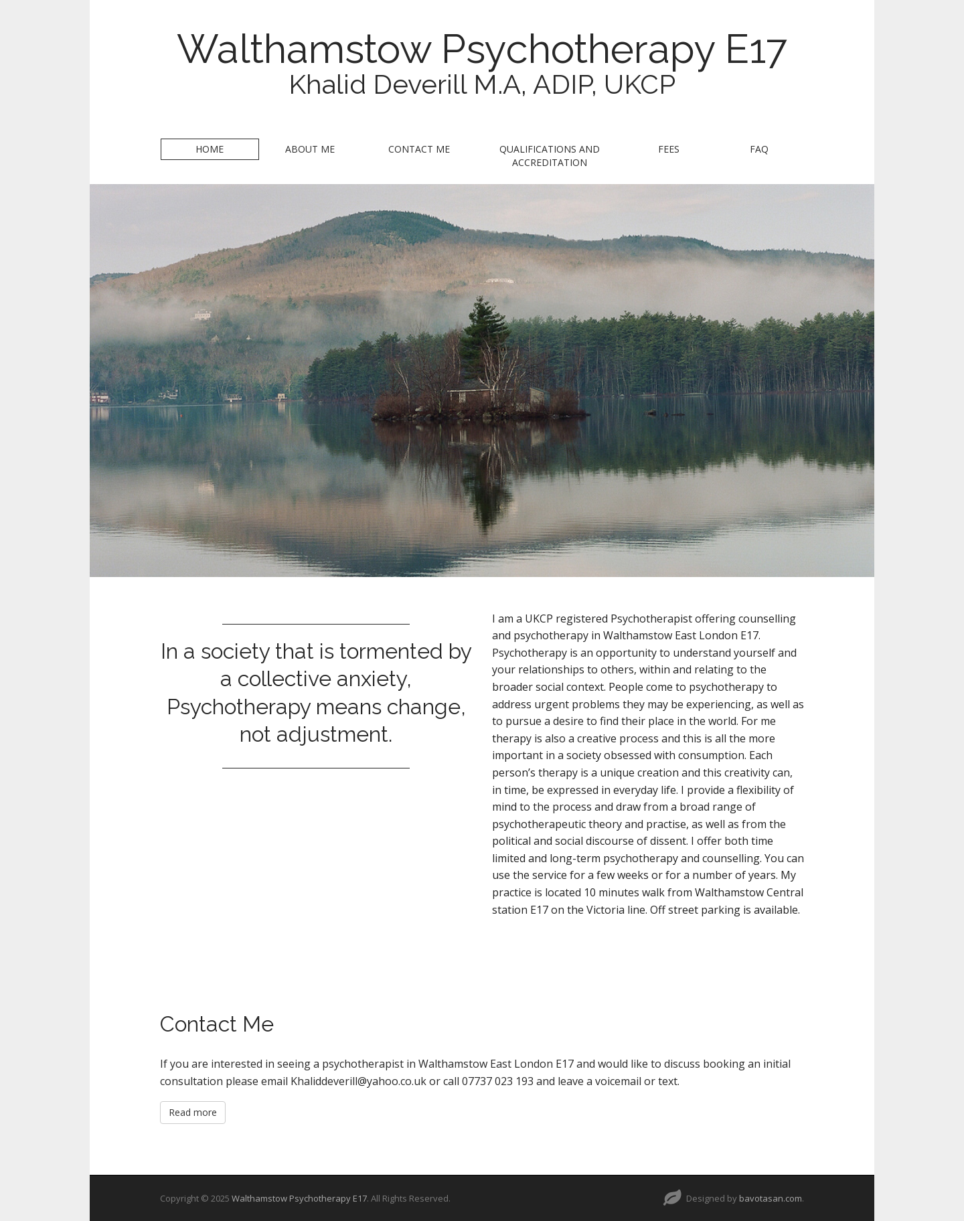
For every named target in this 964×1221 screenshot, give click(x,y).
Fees (668, 149)
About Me (310, 149)
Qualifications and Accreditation (549, 156)
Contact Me (419, 149)
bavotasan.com (770, 1198)
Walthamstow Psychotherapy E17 (482, 48)
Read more (193, 1112)
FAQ (759, 149)
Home (209, 149)
